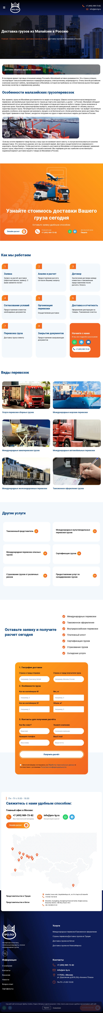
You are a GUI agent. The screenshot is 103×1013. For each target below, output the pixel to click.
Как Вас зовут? (25, 725)
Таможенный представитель (19, 531)
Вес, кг (56, 691)
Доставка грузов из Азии (36, 39)
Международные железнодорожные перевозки (24, 488)
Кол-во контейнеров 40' (29, 691)
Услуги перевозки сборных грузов (18, 412)
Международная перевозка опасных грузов (23, 553)
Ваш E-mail (57, 736)
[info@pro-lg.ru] (39, 817)
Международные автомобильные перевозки (74, 450)
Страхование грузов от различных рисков (22, 575)
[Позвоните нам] (37, 231)
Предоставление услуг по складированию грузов (68, 575)
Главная (4, 39)
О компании (7, 966)
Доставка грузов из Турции (79, 936)
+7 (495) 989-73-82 (23, 815)
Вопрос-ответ (7, 984)
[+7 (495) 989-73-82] (8, 817)
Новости (5, 980)
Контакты (6, 970)
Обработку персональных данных (61, 765)
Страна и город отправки (29, 673)
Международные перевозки (64, 932)
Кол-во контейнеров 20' (29, 703)
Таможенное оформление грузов (68, 488)
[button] (5, 8)
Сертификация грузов (66, 553)
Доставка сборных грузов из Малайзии (22, 69)
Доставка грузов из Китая (63, 941)
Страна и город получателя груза (67, 673)
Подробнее (57, 1008)
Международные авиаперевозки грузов (21, 450)
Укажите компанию (61, 725)
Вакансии (6, 975)
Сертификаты (7, 989)
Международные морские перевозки (70, 412)
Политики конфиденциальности (53, 767)
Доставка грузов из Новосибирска (67, 946)
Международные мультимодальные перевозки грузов (73, 531)
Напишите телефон (27, 736)
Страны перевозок (17, 39)
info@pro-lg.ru (51, 815)
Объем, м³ (57, 703)
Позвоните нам (46, 230)
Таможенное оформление (86, 932)
